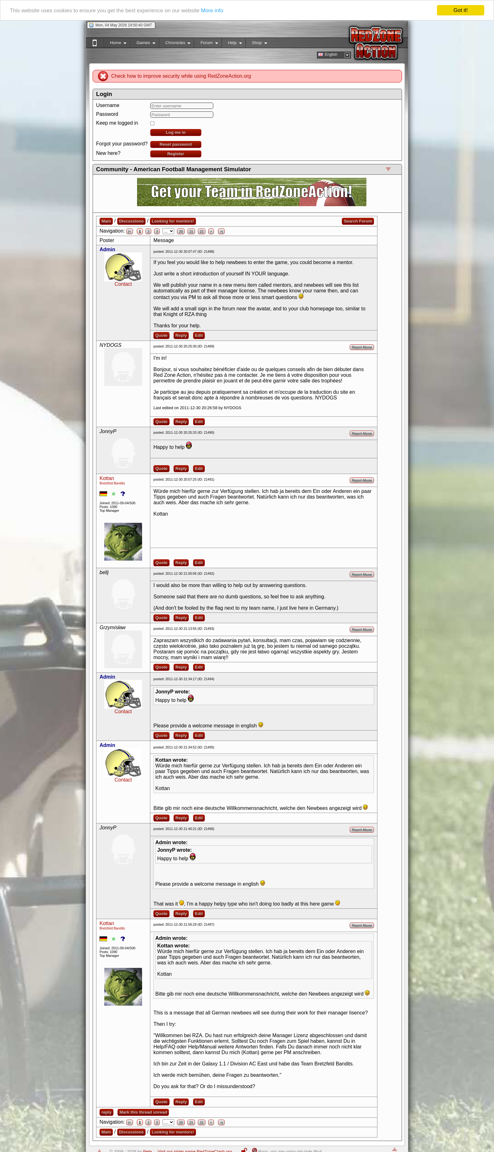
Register (175, 153)
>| (221, 231)
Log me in (176, 132)
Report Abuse (362, 347)
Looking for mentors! (173, 221)
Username (107, 105)
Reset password (176, 144)
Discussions (131, 221)
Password (107, 114)
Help (231, 44)
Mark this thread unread (143, 1112)
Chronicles (175, 44)
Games (142, 44)
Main (106, 221)
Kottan (107, 478)
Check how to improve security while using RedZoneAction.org (181, 76)
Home (114, 44)
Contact (123, 284)
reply (106, 1112)
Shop (256, 44)
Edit (199, 335)
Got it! (460, 10)
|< (129, 231)
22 (202, 231)
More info (212, 11)
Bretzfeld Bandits (112, 483)
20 (181, 231)
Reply (181, 335)
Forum (206, 44)
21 (191, 231)
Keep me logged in (117, 123)
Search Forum (358, 221)
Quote (161, 335)
